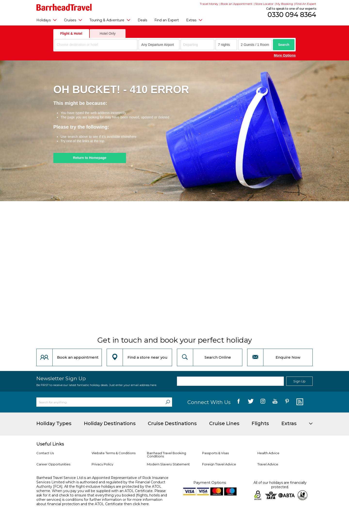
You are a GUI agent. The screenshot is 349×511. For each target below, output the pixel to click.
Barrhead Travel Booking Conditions (166, 454)
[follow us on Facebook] (238, 402)
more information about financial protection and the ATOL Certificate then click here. (99, 501)
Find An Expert (305, 4)
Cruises (73, 19)
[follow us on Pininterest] (287, 402)
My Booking (284, 4)
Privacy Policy (102, 464)
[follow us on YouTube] (275, 402)
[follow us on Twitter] (250, 402)
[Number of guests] (255, 44)
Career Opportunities (53, 464)
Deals (142, 20)
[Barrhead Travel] (64, 7)
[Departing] (197, 44)
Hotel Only (107, 33)
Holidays (46, 19)
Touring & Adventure (109, 19)
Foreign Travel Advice (219, 464)
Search (283, 45)
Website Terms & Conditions (113, 453)
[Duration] (226, 44)
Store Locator (264, 4)
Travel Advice (267, 464)
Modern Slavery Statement (168, 464)
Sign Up (299, 381)
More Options (285, 55)
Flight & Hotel (71, 33)
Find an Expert (166, 20)
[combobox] (96, 44)
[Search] (167, 402)
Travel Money (209, 4)
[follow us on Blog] (299, 402)
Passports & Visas (215, 453)
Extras (194, 19)
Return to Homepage (89, 158)
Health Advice (268, 453)
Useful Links (50, 444)
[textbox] (97, 45)
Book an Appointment (237, 4)
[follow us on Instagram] (263, 402)
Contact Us (45, 453)
